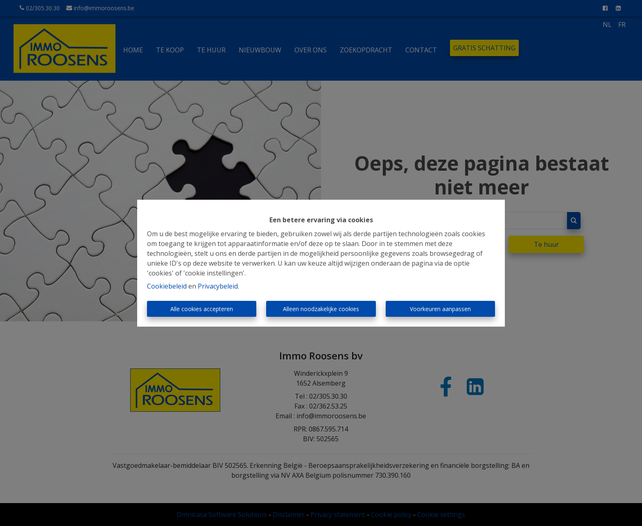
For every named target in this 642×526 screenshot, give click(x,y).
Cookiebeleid (167, 286)
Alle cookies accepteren (201, 309)
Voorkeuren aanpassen (440, 309)
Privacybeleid (218, 286)
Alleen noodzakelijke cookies (321, 309)
